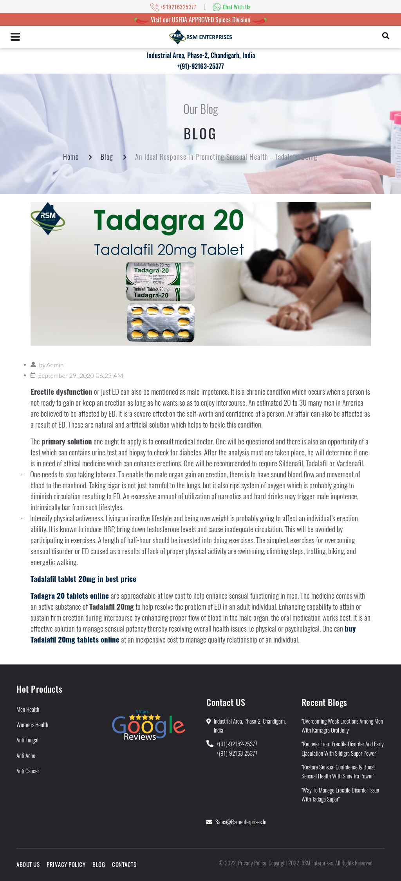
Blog (107, 157)
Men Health (27, 709)
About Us (28, 864)
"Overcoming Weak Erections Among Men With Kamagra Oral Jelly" (342, 725)
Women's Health (32, 724)
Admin (54, 364)
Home (71, 157)
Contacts (124, 864)
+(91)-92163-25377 (200, 66)
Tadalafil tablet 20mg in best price (83, 578)
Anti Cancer (27, 770)
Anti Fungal (27, 739)
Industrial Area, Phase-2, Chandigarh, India (200, 55)
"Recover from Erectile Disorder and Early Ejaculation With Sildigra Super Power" (343, 748)
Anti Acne (25, 755)
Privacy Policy (66, 864)
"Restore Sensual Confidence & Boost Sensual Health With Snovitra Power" (338, 771)
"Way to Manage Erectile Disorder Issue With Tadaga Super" (340, 794)
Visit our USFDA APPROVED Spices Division (200, 19)
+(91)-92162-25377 (237, 743)
